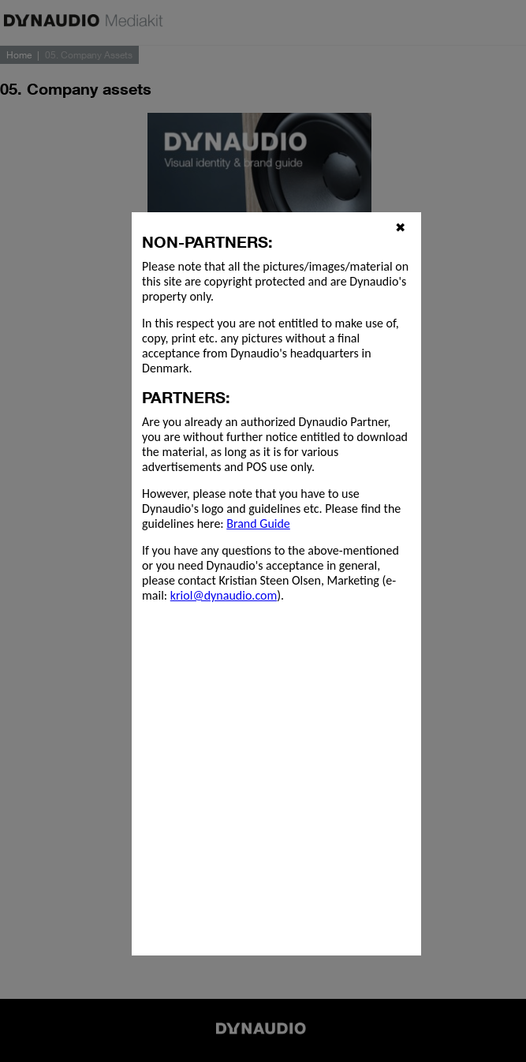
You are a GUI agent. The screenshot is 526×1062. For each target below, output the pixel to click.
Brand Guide (258, 523)
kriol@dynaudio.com (223, 595)
